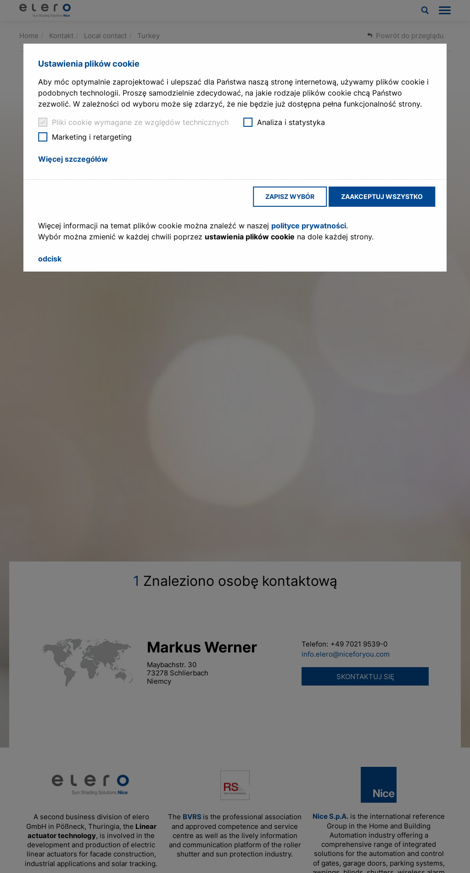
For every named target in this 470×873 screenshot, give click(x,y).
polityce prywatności (308, 225)
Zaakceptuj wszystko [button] (382, 196)
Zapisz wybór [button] (289, 196)
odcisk (50, 258)
